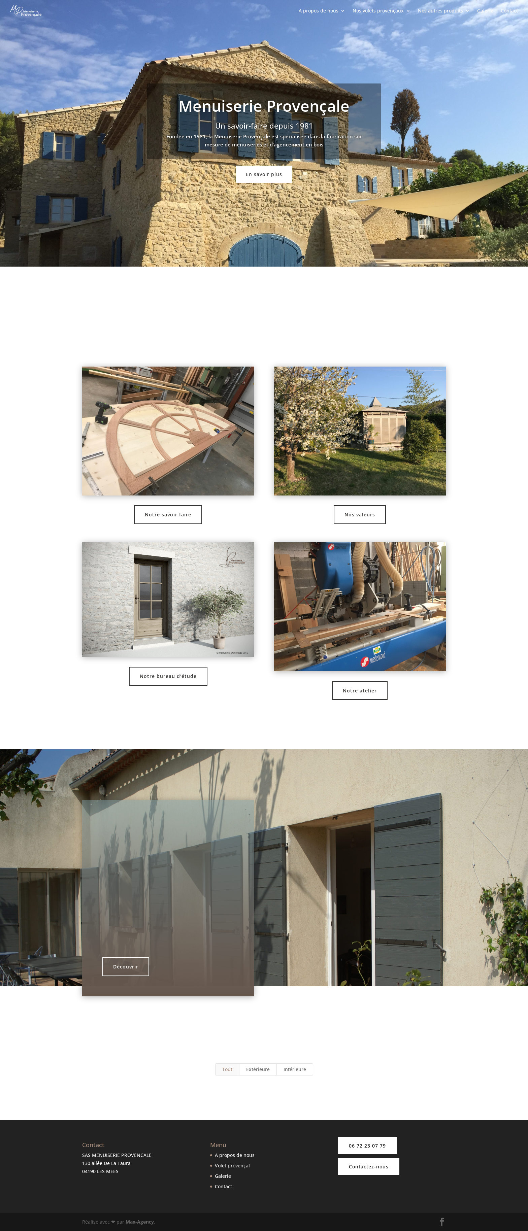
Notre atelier (360, 690)
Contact (509, 11)
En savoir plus (264, 174)
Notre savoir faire (168, 514)
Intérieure (295, 1069)
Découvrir (125, 966)
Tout (227, 1069)
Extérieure (258, 1069)
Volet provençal (232, 1165)
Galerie (485, 11)
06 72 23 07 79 (367, 1145)
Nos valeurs (359, 514)
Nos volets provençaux (378, 11)
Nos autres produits (440, 11)
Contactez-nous (369, 1166)
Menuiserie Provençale (264, 105)
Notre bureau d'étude (168, 676)
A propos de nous (318, 11)
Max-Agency (140, 1222)
